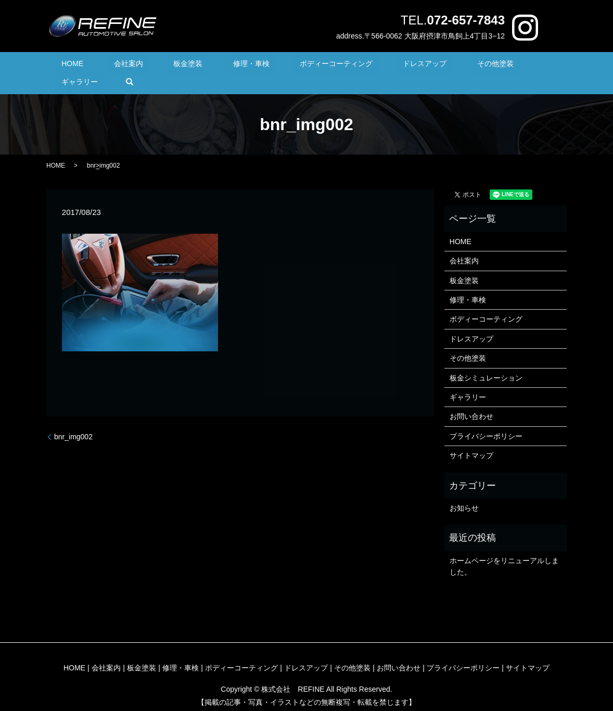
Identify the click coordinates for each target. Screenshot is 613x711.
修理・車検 (226, 65)
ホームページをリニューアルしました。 (504, 550)
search (529, 65)
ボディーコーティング (298, 65)
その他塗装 (432, 65)
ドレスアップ (375, 65)
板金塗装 (176, 65)
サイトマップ (471, 440)
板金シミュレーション (486, 362)
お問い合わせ (471, 401)
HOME (87, 65)
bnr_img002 (73, 420)
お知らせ (464, 492)
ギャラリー (486, 65)
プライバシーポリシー (486, 420)
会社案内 (129, 65)
